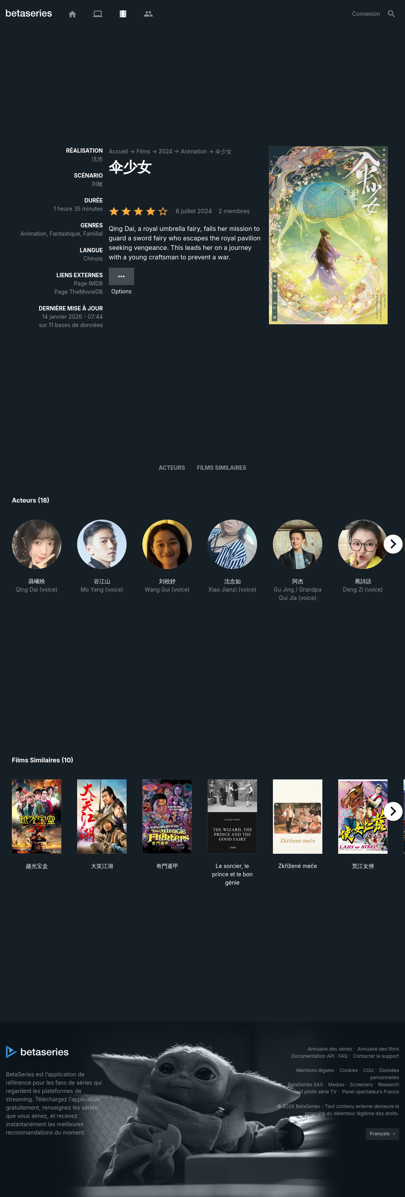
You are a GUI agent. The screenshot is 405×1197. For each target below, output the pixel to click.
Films (143, 151)
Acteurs (172, 467)
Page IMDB (88, 283)
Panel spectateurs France (370, 1092)
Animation (194, 151)
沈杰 (97, 158)
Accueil (118, 151)
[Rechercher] (391, 14)
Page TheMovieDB (79, 291)
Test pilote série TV (315, 1092)
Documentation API (313, 1056)
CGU (368, 1070)
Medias (336, 1084)
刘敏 (97, 183)
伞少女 (223, 151)
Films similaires (221, 467)
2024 (165, 151)
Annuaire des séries (330, 1049)
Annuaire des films (378, 1049)
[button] (36, 565)
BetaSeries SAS (305, 1084)
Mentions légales (315, 1070)
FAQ (343, 1056)
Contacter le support (376, 1056)
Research (388, 1084)
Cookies (349, 1070)
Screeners (361, 1084)
